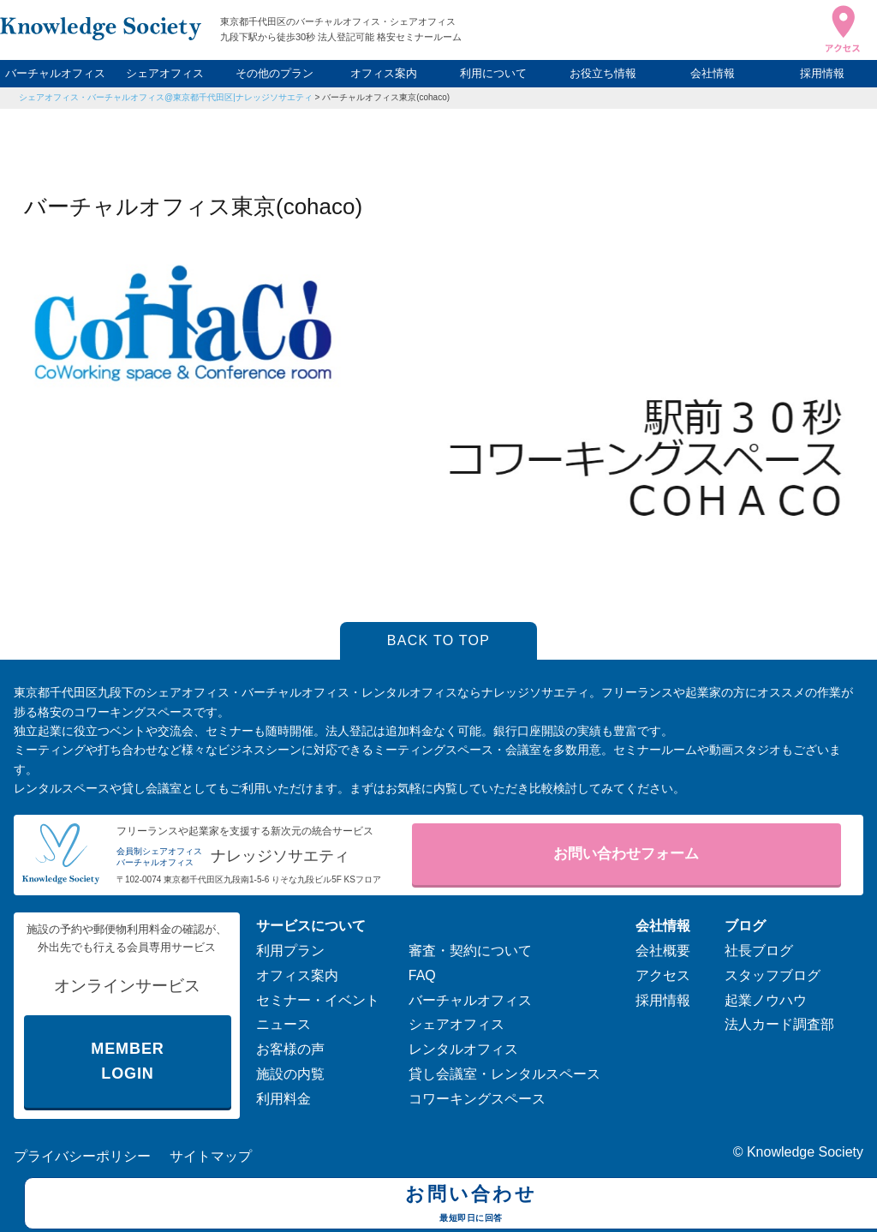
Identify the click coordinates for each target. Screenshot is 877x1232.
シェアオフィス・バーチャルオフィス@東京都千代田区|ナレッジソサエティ (166, 97)
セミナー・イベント (317, 1000)
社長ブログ (759, 950)
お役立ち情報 (603, 73)
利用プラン (290, 950)
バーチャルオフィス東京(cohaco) (386, 97)
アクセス (662, 975)
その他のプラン (274, 73)
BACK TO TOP (439, 640)
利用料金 (283, 1098)
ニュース (283, 1024)
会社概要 (662, 950)
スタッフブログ (772, 975)
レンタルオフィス (463, 1049)
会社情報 (712, 73)
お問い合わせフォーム (626, 854)
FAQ (422, 975)
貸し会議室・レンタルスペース (504, 1074)
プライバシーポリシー (82, 1156)
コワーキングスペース (477, 1098)
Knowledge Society (805, 1152)
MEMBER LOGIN (127, 1061)
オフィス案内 (383, 73)
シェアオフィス (165, 73)
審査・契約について (470, 950)
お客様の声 (290, 1049)
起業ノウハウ (766, 1000)
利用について (493, 73)
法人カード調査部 (779, 1024)
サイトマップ (211, 1156)
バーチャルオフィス (55, 73)
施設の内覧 (290, 1074)
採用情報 (822, 73)
